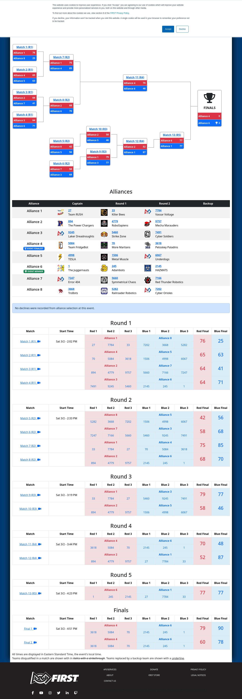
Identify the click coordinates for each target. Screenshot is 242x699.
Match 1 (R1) (24, 47)
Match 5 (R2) (61, 141)
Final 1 (30, 629)
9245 (71, 232)
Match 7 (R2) (61, 57)
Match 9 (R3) (98, 151)
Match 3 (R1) (24, 92)
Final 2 (30, 642)
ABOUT (110, 675)
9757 (158, 221)
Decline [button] (182, 29)
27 (69, 210)
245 (114, 266)
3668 (71, 289)
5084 (71, 243)
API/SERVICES (110, 669)
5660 (115, 278)
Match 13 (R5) (172, 135)
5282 (115, 289)
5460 (115, 232)
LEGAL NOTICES (198, 675)
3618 (158, 243)
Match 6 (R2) (61, 163)
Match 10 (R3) (98, 129)
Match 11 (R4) (135, 77)
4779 (115, 221)
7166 (158, 278)
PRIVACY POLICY (198, 669)
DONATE (154, 669)
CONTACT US (110, 680)
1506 (115, 255)
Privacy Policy (119, 13)
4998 (71, 255)
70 (113, 243)
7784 (158, 210)
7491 (158, 232)
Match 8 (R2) (61, 100)
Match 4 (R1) (24, 115)
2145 (158, 266)
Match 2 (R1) (24, 69)
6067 (158, 255)
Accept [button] (168, 29)
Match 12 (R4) (135, 141)
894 (70, 221)
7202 (158, 289)
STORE (154, 675)
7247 (71, 278)
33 (113, 210)
